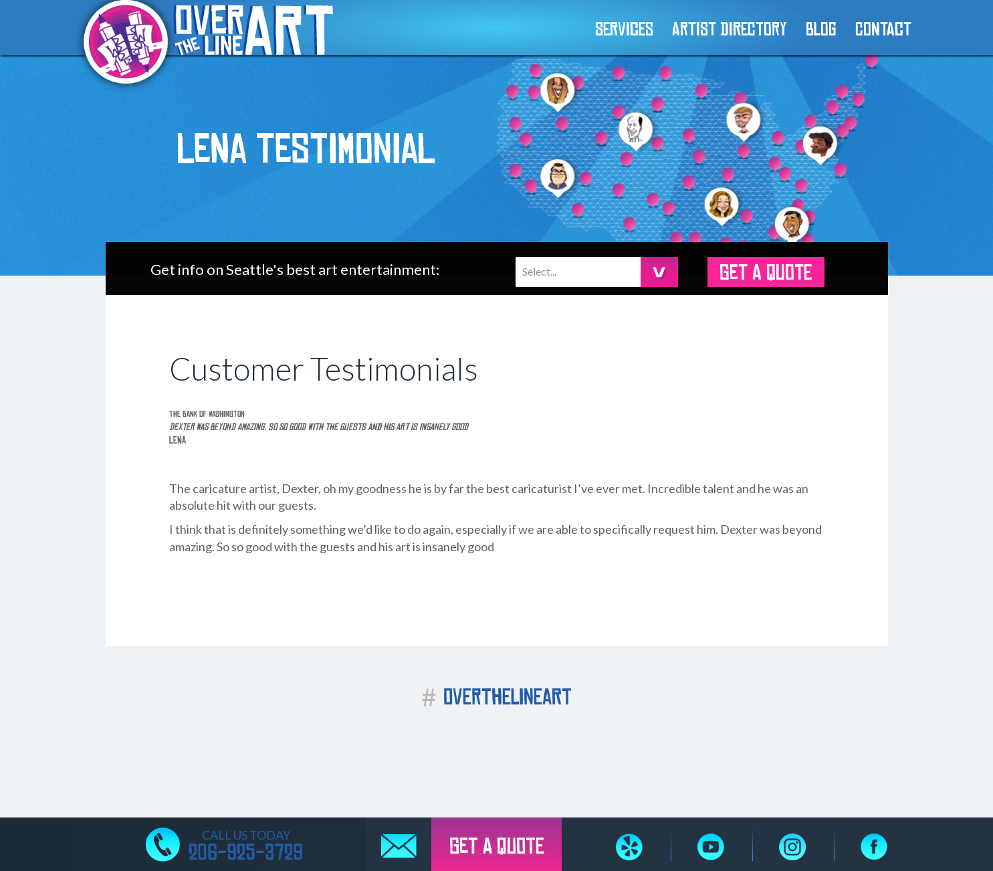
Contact (883, 30)
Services (624, 30)
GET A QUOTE (766, 273)
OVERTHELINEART (496, 697)
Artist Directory (729, 30)
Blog (821, 30)
